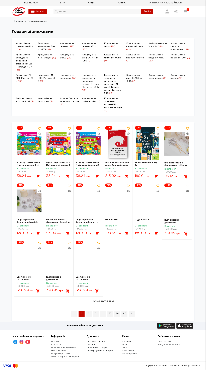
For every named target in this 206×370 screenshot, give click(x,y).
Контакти (56, 344)
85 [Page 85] (110, 313)
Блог (124, 344)
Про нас (55, 341)
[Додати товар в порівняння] (40, 133)
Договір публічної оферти (100, 350)
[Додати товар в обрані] (40, 128)
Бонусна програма (60, 353)
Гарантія (91, 344)
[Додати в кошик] (38, 176)
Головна (126, 341)
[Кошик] (185, 11)
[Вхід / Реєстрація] (167, 11)
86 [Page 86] (117, 313)
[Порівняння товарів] (176, 11)
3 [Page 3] (95, 313)
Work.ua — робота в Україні (65, 356)
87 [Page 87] (124, 313)
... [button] (103, 313)
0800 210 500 (165, 341)
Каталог (37, 11)
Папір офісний (129, 353)
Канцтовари (128, 350)
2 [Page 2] (88, 313)
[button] (74, 313)
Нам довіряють (58, 350)
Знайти (147, 11)
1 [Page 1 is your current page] (81, 313)
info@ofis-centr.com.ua (169, 344)
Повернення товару (97, 347)
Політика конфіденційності (64, 347)
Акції (124, 347)
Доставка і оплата (96, 341)
